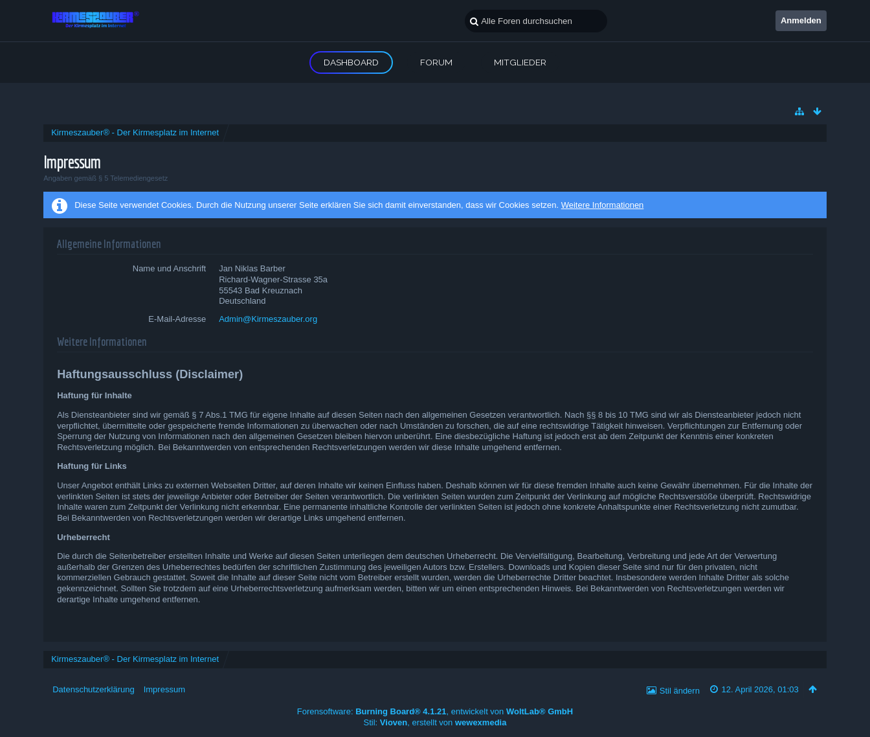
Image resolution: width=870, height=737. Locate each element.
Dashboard (351, 62)
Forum (436, 62)
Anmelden (801, 20)
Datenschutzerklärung (93, 689)
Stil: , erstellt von (435, 722)
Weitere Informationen (602, 205)
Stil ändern (680, 691)
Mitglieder (520, 62)
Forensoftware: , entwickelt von (435, 711)
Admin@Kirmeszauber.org (268, 319)
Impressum (164, 689)
